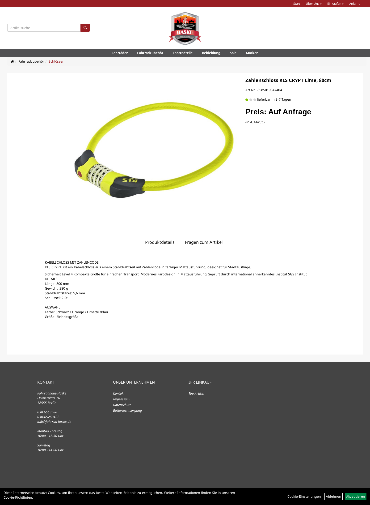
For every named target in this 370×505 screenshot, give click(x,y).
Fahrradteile (183, 53)
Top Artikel (196, 393)
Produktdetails (160, 242)
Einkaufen (335, 3)
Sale (233, 53)
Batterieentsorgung (127, 410)
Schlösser (56, 61)
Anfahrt (354, 3)
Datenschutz (122, 404)
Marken (252, 53)
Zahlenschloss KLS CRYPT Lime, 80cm (288, 80)
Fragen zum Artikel (204, 242)
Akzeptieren (355, 496)
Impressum (121, 399)
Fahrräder (120, 53)
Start (296, 3)
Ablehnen (333, 496)
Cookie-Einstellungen (304, 496)
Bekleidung (211, 53)
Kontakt (119, 393)
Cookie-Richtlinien (18, 497)
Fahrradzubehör (150, 53)
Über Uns (314, 3)
